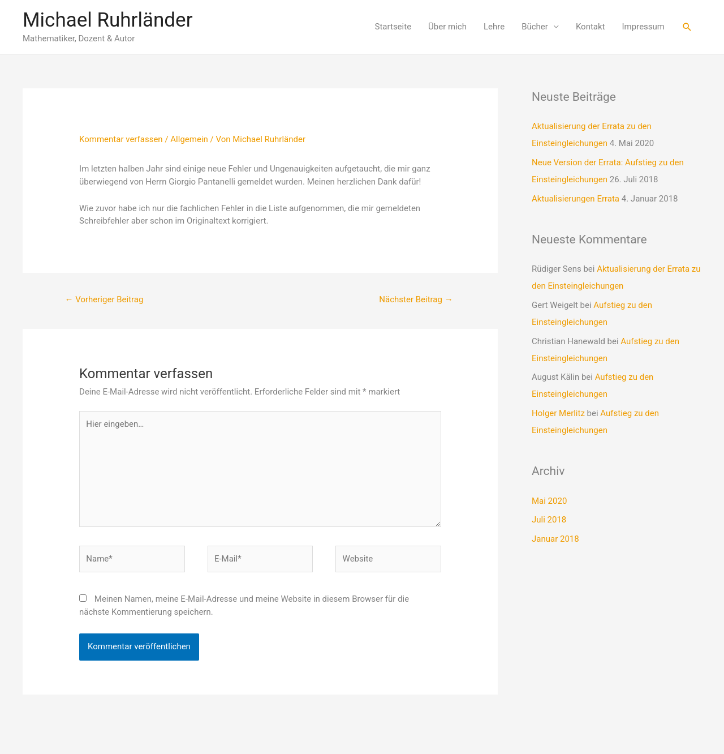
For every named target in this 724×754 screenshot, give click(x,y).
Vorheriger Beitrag (103, 299)
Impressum (643, 27)
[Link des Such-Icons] (687, 27)
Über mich (447, 27)
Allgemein (189, 139)
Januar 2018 (555, 539)
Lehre (494, 27)
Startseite (393, 27)
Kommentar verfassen (121, 139)
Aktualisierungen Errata (575, 199)
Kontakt (590, 27)
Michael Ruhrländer (108, 20)
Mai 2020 (549, 501)
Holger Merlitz (558, 413)
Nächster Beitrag (416, 299)
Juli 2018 (549, 520)
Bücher (535, 27)
